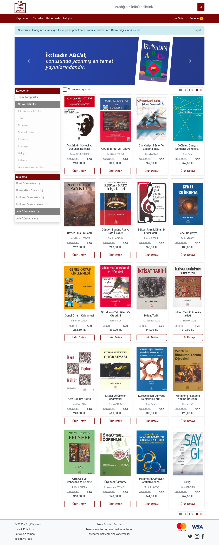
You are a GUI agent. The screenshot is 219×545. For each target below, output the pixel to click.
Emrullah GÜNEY (79, 320)
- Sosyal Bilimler (26, 104)
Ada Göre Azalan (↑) (28, 218)
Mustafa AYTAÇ (151, 487)
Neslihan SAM (79, 404)
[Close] (197, 30)
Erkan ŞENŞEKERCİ (79, 154)
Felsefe (21, 160)
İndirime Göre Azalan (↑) (31, 204)
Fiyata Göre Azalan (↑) (29, 190)
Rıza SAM (187, 154)
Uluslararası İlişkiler (28, 111)
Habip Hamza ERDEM (79, 238)
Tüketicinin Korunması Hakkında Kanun (109, 529)
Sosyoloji (22, 125)
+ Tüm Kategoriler (27, 97)
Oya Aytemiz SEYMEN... (115, 487)
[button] (29, 61)
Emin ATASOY (188, 238)
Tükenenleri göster (78, 89)
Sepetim (197, 18)
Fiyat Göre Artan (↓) (28, 183)
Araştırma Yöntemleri (30, 167)
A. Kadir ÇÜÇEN (79, 487)
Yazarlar (38, 18)
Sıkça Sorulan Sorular (109, 524)
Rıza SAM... (151, 404)
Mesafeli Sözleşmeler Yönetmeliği (109, 534)
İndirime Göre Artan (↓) (30, 197)
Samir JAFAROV (115, 238)
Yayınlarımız (23, 18)
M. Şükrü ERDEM (115, 154)
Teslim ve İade (23, 538)
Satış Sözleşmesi (25, 534)
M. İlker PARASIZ (152, 320)
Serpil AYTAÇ (151, 154)
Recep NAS (187, 404)
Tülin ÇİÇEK (115, 320)
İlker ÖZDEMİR (188, 487)
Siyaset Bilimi (25, 132)
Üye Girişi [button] (179, 18)
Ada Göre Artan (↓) (27, 211)
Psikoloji (22, 139)
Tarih (20, 118)
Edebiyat (22, 146)
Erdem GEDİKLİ (151, 238)
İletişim (67, 18)
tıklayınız (135, 30)
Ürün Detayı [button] (79, 170)
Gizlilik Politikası (24, 529)
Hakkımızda (53, 18)
